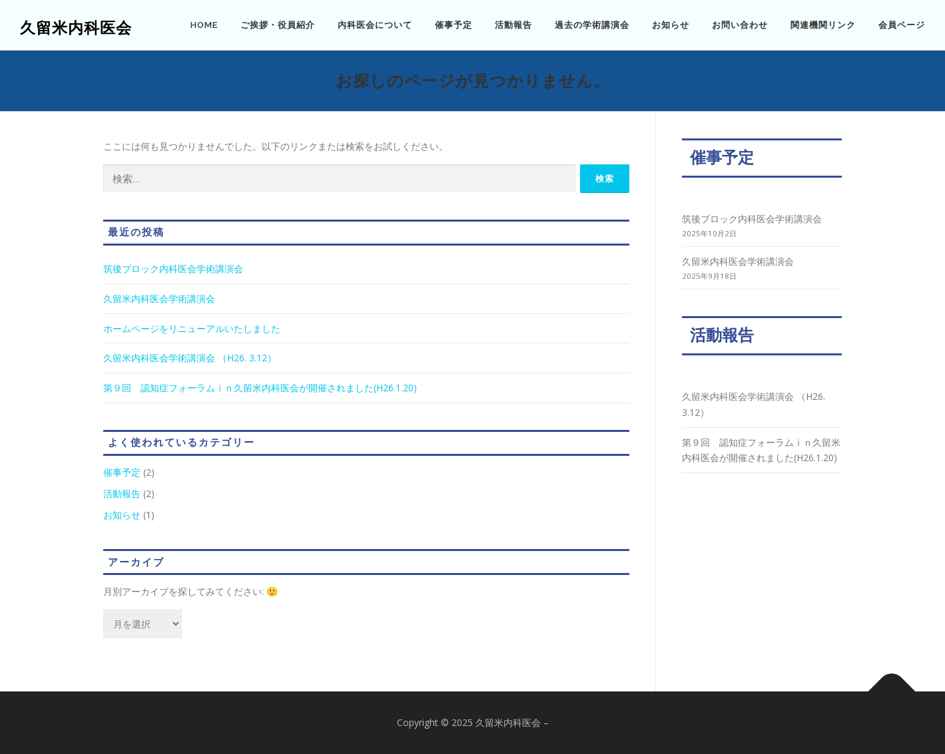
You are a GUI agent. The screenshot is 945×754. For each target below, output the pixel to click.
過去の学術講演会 (592, 25)
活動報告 (513, 25)
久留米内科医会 (76, 27)
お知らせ (670, 25)
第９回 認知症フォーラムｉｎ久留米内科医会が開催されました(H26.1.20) (260, 387)
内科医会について (375, 25)
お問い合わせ (740, 25)
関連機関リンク (823, 25)
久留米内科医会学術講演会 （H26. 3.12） (189, 357)
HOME (204, 25)
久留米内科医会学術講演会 (159, 298)
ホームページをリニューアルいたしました (191, 328)
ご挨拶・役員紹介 (277, 25)
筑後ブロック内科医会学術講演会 (173, 268)
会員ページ (901, 25)
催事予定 (453, 25)
